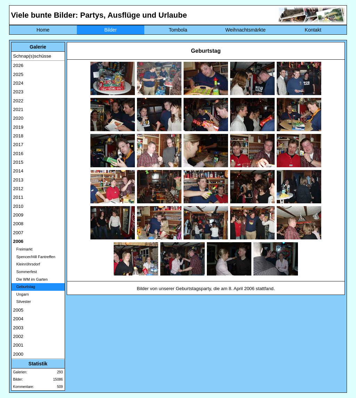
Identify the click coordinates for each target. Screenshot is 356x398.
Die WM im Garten (30, 279)
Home (43, 30)
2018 (18, 135)
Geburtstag (24, 287)
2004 (18, 318)
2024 (18, 83)
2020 (18, 118)
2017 (18, 144)
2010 (18, 206)
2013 (18, 180)
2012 (18, 188)
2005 (18, 310)
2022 (18, 100)
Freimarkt (23, 249)
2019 (18, 127)
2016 (18, 153)
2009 (18, 215)
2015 (18, 162)
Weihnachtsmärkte (245, 30)
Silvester (22, 301)
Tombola (178, 30)
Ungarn (21, 294)
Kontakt (313, 30)
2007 (18, 232)
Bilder (110, 30)
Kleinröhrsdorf (26, 264)
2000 (18, 354)
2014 (18, 170)
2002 (18, 336)
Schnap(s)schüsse (32, 56)
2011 (18, 197)
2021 (18, 109)
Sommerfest (25, 272)
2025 (18, 74)
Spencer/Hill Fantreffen (34, 257)
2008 (18, 223)
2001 (18, 345)
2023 (18, 91)
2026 (18, 65)
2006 (18, 241)
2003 (18, 327)
